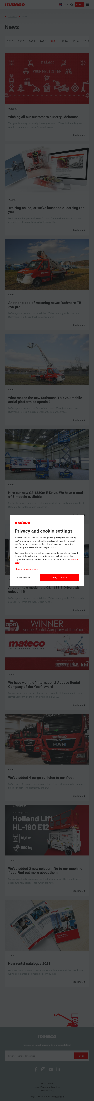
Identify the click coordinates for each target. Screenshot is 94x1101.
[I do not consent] (23, 577)
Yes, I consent (60, 577)
